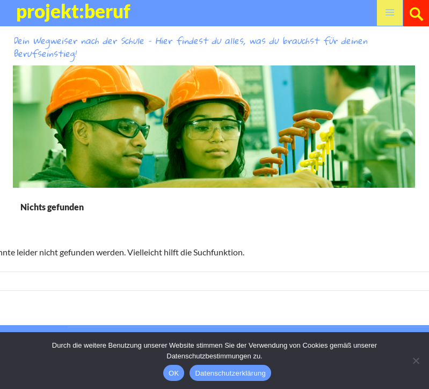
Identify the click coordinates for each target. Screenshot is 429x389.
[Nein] (415, 360)
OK (174, 373)
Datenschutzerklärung (230, 373)
